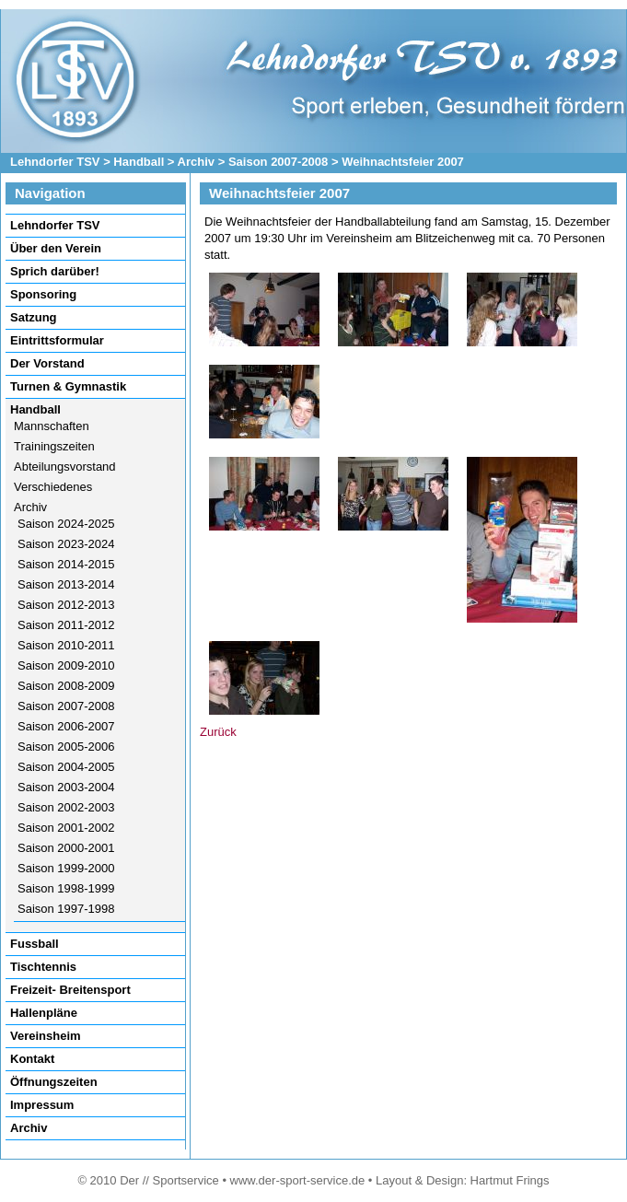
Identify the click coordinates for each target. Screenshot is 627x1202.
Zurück (218, 732)
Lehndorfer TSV (55, 162)
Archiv (196, 162)
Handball (138, 162)
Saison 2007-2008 (278, 162)
